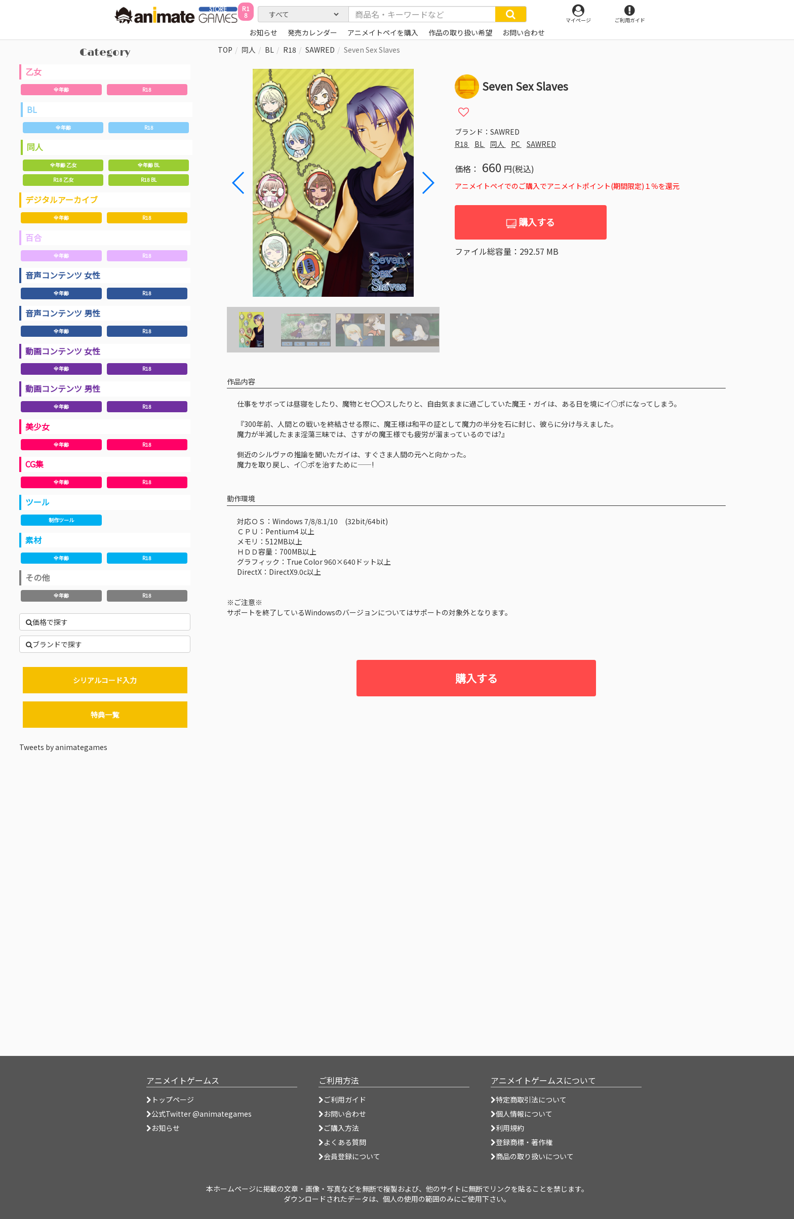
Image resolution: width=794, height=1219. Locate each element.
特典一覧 (105, 715)
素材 (33, 540)
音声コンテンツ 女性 (62, 275)
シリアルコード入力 (105, 680)
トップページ (170, 1099)
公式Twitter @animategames (201, 1114)
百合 (33, 237)
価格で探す (47, 622)
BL (32, 109)
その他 (37, 577)
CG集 (34, 464)
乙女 (33, 71)
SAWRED (320, 50)
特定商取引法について (529, 1099)
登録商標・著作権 (521, 1142)
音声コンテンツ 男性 (62, 313)
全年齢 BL (149, 165)
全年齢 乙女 (63, 165)
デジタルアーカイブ (61, 199)
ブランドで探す (54, 644)
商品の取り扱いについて (532, 1156)
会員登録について (349, 1156)
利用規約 (507, 1128)
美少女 (37, 426)
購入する (530, 222)
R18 (146, 89)
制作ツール (61, 520)
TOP (225, 50)
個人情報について (521, 1114)
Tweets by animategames (63, 747)
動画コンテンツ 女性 (62, 351)
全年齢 (61, 89)
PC (516, 144)
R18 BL (148, 179)
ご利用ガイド (342, 1099)
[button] (427, 183)
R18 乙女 (63, 179)
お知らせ (163, 1128)
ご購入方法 (339, 1128)
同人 (35, 147)
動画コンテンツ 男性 (62, 388)
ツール (37, 502)
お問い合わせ (342, 1114)
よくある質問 (342, 1142)
